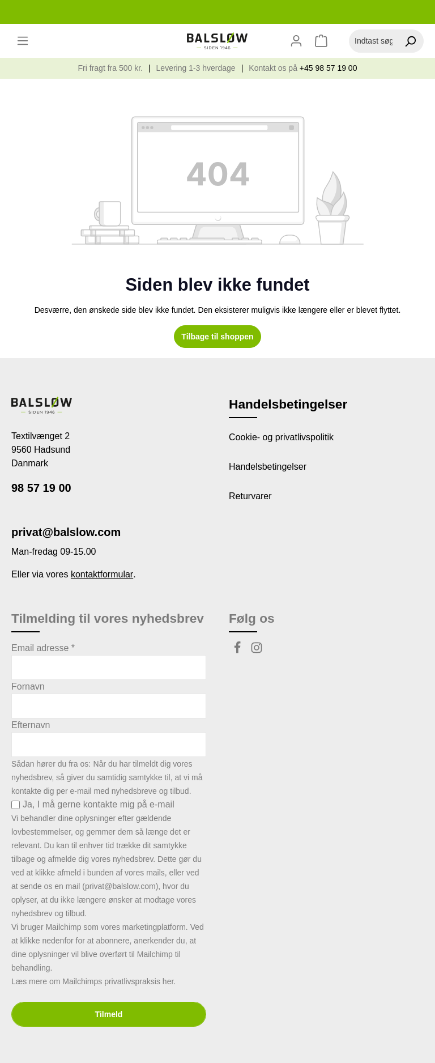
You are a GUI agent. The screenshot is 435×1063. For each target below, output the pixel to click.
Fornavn (28, 686)
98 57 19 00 (41, 488)
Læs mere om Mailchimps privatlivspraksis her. (93, 981)
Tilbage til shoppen (217, 336)
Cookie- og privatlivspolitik (281, 437)
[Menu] (22, 40)
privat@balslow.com (66, 532)
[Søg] (410, 41)
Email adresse (43, 648)
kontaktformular (102, 574)
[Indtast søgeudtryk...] (373, 41)
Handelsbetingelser (267, 466)
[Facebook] (238, 651)
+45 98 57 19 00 (328, 68)
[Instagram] (256, 651)
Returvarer (250, 496)
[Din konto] (296, 40)
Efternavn (30, 725)
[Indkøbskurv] (322, 40)
